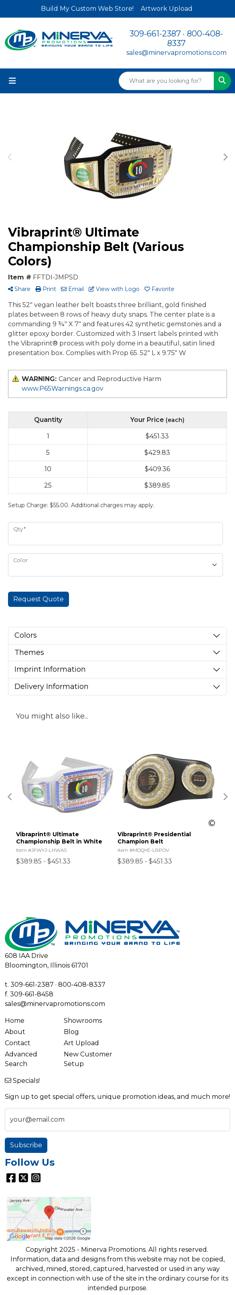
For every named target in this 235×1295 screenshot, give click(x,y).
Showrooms (83, 1020)
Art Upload (81, 1043)
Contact (17, 1043)
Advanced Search (21, 1059)
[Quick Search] (166, 81)
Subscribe (26, 1145)
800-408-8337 (81, 984)
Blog (71, 1032)
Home (14, 1020)
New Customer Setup (88, 1059)
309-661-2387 (155, 33)
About (15, 1032)
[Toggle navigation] (12, 80)
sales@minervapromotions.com (176, 52)
